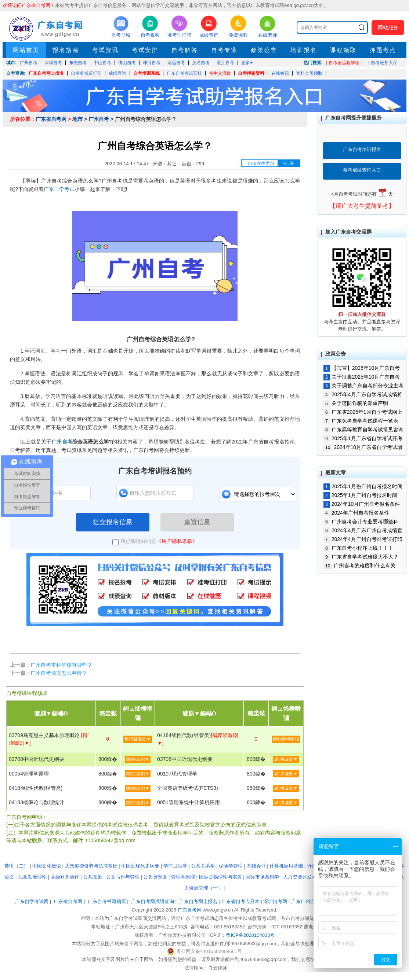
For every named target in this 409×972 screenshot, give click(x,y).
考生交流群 (220, 73)
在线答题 (280, 73)
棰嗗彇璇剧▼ (137, 739)
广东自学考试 (59, 189)
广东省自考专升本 (240, 901)
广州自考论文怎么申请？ (58, 673)
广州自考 (98, 119)
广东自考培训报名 (362, 149)
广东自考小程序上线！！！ (358, 548)
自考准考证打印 (86, 73)
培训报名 (303, 50)
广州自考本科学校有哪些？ (61, 665)
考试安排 (145, 50)
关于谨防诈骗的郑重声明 (355, 403)
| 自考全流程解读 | (344, 62)
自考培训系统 (146, 73)
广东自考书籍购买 (107, 901)
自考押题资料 (251, 73)
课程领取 (343, 50)
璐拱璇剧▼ (137, 759)
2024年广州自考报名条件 (356, 513)
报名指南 (66, 50)
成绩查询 (117, 73)
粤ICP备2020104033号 (250, 935)
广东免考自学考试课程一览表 (360, 421)
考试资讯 (105, 50)
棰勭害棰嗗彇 (286, 739)
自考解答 (184, 50)
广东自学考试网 (31, 901)
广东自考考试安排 (184, 73)
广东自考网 (190, 910)
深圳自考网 (275, 901)
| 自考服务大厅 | (383, 62)
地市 (77, 119)
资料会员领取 (309, 73)
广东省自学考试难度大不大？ (360, 557)
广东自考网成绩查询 (152, 901)
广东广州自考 (305, 901)
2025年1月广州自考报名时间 (360, 495)
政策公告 (264, 50)
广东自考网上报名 (46, 73)
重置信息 (197, 522)
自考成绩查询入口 (362, 170)
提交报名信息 (113, 522)
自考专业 (224, 50)
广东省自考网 (51, 119)
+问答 (288, 163)
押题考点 (383, 50)
